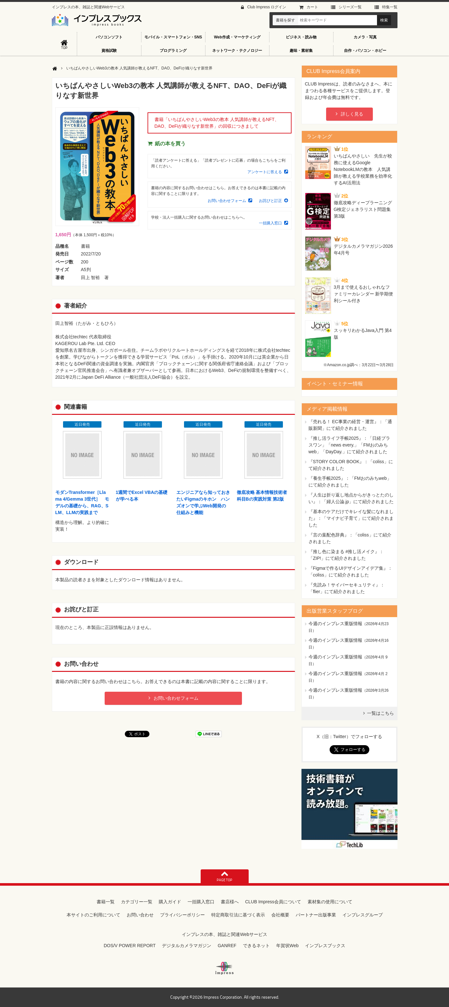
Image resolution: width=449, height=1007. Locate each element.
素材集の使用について (330, 901)
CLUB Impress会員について (273, 901)
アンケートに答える (264, 172)
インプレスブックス (325, 945)
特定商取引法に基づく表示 (238, 914)
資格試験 (109, 50)
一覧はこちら (380, 713)
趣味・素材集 (301, 50)
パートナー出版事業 (316, 914)
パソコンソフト (109, 37)
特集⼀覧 (389, 7)
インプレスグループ (362, 914)
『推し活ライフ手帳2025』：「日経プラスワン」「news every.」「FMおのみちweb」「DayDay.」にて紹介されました (349, 445)
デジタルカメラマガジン (186, 945)
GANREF (227, 945)
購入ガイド (170, 901)
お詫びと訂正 (270, 200)
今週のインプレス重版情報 (335, 623)
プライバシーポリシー (182, 914)
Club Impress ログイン (266, 7)
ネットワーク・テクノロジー (237, 50)
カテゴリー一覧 (136, 901)
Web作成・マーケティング (237, 37)
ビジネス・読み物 (301, 37)
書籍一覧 (106, 901)
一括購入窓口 (270, 223)
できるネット (256, 945)
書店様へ (230, 901)
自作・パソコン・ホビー (365, 50)
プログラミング (173, 50)
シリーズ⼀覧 (350, 7)
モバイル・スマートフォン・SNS (173, 37)
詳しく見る (352, 114)
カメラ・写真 (365, 37)
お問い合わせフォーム (227, 200)
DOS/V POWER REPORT (130, 945)
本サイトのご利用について (93, 914)
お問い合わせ (140, 914)
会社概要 (280, 914)
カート (312, 7)
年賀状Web (287, 945)
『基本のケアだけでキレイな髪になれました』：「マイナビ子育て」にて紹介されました (351, 518)
